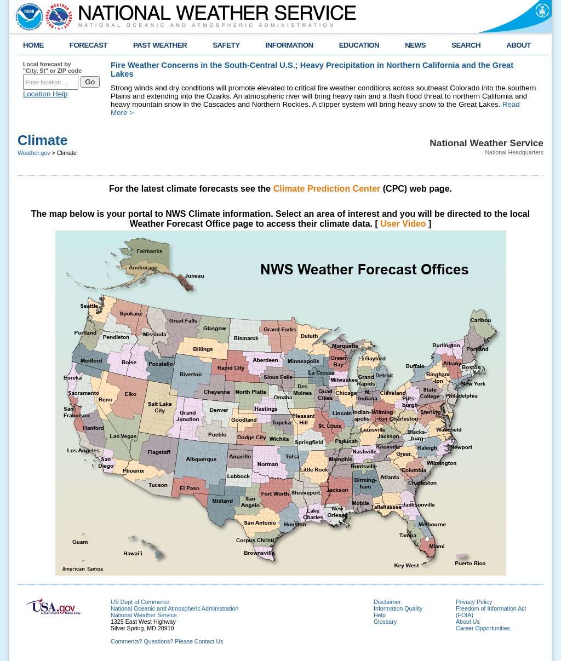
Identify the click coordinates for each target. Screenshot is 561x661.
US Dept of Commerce (140, 602)
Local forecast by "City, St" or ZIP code (52, 67)
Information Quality (398, 608)
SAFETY (226, 45)
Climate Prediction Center (327, 188)
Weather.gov (34, 153)
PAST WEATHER (160, 45)
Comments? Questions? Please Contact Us (167, 641)
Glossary (385, 621)
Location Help (45, 94)
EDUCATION (359, 45)
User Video (403, 223)
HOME (33, 45)
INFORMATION (289, 45)
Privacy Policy (474, 602)
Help (380, 615)
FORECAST (88, 45)
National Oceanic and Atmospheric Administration (174, 608)
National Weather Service (144, 615)
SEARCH (465, 45)
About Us (468, 621)
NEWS (415, 45)
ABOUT (518, 45)
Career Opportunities (483, 628)
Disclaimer (387, 602)
